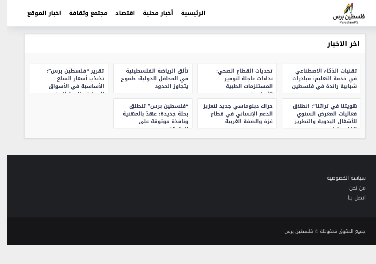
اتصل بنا (350, 198)
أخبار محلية (151, 13)
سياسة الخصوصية (339, 178)
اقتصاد (118, 13)
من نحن (350, 188)
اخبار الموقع (37, 13)
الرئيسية (186, 13)
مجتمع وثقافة (81, 13)
